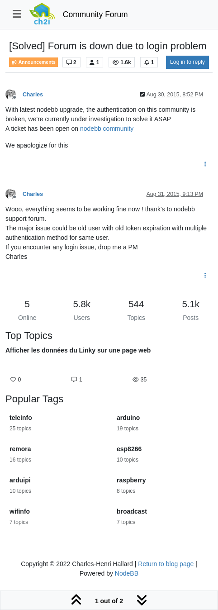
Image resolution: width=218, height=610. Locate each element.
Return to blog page (166, 563)
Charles (33, 94)
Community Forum (95, 14)
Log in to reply (187, 62)
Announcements (33, 62)
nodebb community (106, 128)
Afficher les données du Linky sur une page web (78, 350)
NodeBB (126, 573)
